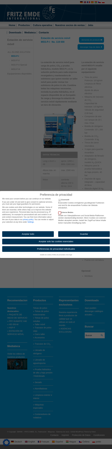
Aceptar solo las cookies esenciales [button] (56, 239)
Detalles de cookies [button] (45, 252)
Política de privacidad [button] (58, 252)
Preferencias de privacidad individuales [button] (56, 246)
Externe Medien (67, 210)
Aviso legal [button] (69, 252)
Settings (30, 220)
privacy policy (28, 217)
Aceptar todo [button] (28, 231)
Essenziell (65, 197)
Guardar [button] (84, 231)
